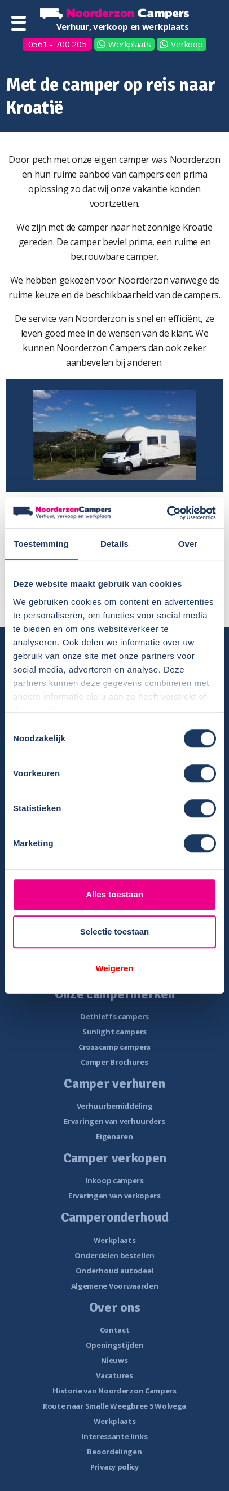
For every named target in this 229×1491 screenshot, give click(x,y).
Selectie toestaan (114, 931)
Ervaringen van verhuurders (114, 1121)
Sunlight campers (114, 1032)
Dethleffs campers (114, 1016)
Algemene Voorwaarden (114, 1286)
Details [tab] (114, 543)
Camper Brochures (114, 1062)
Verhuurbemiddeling (115, 1106)
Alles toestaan (114, 894)
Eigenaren (114, 1136)
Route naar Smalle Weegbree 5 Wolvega (114, 1406)
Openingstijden (115, 1345)
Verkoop (186, 44)
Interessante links (114, 1436)
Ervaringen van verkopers (114, 1196)
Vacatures (114, 1375)
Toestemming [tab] (41, 543)
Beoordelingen (114, 1451)
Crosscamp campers (114, 1047)
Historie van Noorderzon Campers (114, 1391)
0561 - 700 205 (57, 44)
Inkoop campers (114, 1180)
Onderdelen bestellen (114, 1255)
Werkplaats (129, 44)
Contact (115, 1330)
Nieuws (114, 1360)
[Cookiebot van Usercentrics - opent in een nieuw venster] (166, 513)
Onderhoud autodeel (115, 1271)
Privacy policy (114, 1467)
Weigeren (114, 968)
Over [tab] (188, 543)
